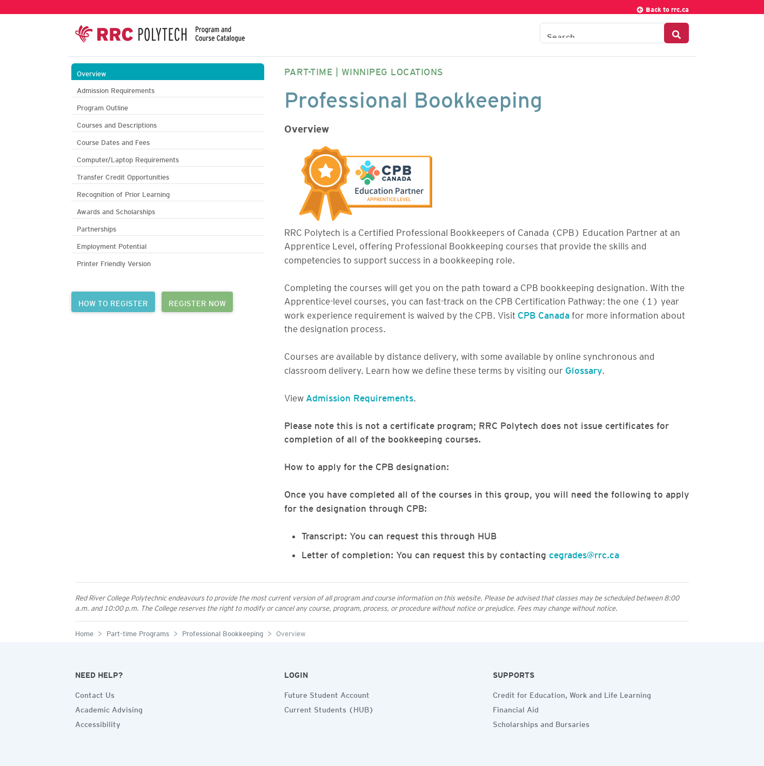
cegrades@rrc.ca (584, 553)
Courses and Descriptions (117, 123)
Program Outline (102, 106)
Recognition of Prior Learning (123, 192)
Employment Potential (111, 244)
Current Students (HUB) (329, 708)
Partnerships (96, 227)
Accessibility (97, 722)
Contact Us (95, 693)
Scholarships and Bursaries (541, 722)
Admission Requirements (116, 89)
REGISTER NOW (197, 302)
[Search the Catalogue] (602, 33)
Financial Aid (516, 708)
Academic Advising (109, 708)
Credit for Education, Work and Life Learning (572, 693)
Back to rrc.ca (662, 7)
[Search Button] (676, 33)
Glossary (583, 368)
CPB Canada (543, 313)
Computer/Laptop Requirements (128, 158)
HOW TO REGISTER (113, 302)
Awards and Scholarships (116, 210)
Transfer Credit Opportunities (123, 175)
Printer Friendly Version (114, 262)
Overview (91, 72)
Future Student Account (327, 693)
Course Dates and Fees (113, 140)
